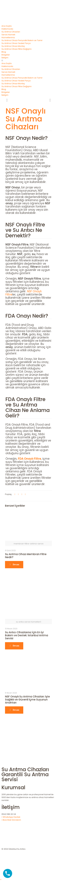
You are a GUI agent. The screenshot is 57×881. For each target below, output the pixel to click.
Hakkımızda (7, 28)
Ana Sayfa (7, 26)
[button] (28, 60)
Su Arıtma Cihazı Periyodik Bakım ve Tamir (22, 40)
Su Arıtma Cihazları (11, 31)
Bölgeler (6, 54)
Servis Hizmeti (8, 34)
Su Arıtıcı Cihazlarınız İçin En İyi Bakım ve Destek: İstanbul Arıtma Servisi (26, 635)
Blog (4, 51)
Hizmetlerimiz (8, 37)
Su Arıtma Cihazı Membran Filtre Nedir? (26, 555)
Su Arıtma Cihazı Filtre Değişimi (16, 49)
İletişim (5, 57)
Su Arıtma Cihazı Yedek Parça (16, 43)
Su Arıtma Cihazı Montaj (13, 46)
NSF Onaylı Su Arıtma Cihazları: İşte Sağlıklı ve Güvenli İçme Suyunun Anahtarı (27, 699)
